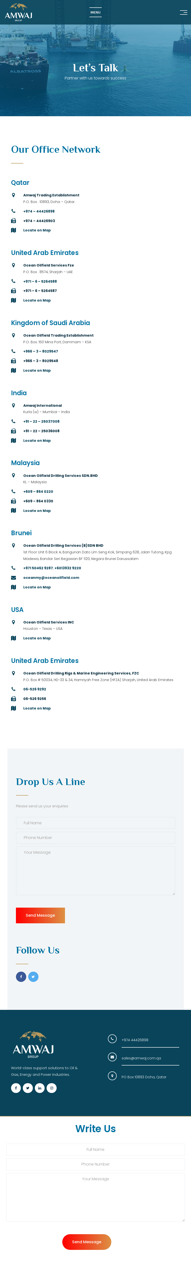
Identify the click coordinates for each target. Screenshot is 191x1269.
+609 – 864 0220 (38, 491)
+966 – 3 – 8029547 (40, 351)
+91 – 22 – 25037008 (41, 421)
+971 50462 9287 (38, 568)
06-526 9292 (34, 689)
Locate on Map (37, 230)
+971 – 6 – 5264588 (40, 281)
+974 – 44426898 (39, 211)
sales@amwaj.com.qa (141, 1058)
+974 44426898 (135, 1040)
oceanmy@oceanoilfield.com (51, 577)
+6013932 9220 (67, 568)
